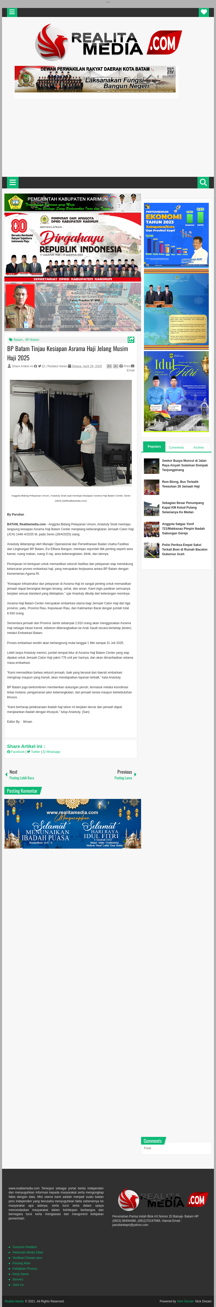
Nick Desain (185, 1301)
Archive (198, 447)
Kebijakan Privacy (25, 1268)
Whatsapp (51, 752)
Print (124, 366)
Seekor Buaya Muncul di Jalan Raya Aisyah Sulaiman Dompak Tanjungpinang (185, 465)
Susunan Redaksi (25, 1247)
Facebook (16, 752)
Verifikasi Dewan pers (27, 1258)
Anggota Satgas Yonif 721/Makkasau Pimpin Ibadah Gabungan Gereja (183, 528)
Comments (176, 447)
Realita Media (14, 1301)
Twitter (34, 752)
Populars (154, 446)
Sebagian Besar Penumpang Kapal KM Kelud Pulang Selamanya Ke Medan (183, 507)
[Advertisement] (108, 137)
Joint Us (18, 1285)
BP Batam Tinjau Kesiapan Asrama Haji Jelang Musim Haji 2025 (67, 353)
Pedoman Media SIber (28, 1252)
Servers (18, 1279)
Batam (18, 340)
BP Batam (32, 340)
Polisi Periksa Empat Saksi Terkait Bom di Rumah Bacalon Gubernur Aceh (184, 549)
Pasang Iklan (21, 1263)
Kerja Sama (21, 1274)
